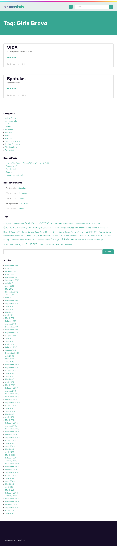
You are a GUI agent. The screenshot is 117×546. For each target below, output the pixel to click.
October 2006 (11, 399)
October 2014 (11, 271)
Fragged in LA (11, 166)
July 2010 (9, 338)
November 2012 (11, 292)
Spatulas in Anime (12, 141)
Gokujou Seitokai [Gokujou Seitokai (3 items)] (49, 228)
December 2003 (12, 499)
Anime (8, 124)
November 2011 (11, 300)
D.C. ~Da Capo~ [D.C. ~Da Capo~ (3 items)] (56, 223)
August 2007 (10, 370)
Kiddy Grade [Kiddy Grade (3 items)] (52, 232)
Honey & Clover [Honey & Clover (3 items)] (9, 232)
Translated (9, 150)
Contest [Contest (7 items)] (43, 223)
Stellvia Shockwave (13, 144)
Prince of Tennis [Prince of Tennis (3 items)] (18, 239)
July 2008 (9, 362)
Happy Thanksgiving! (14, 175)
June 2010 (9, 341)
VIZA (12, 47)
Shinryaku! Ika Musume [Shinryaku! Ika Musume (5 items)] (64, 239)
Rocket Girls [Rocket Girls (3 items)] (30, 239)
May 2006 (9, 414)
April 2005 (9, 452)
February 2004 (11, 493)
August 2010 (10, 335)
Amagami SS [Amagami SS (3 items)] (8, 223)
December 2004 (12, 464)
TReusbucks (11, 193)
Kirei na (24, 203)
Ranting (8, 138)
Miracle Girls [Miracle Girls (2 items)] (83, 236)
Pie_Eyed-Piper (12, 203)
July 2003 (9, 513)
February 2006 (11, 423)
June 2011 (9, 309)
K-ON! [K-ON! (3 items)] (18, 232)
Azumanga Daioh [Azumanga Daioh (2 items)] (19, 223)
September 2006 (12, 402)
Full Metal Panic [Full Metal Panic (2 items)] (80, 223)
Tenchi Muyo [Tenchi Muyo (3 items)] (98, 239)
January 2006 (11, 426)
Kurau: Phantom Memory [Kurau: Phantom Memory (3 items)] (74, 232)
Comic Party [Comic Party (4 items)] (31, 223)
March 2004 (10, 490)
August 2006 (10, 405)
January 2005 (11, 461)
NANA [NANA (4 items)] (99, 235)
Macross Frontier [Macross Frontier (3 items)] (104, 232)
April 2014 (9, 274)
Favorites (9, 130)
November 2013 (11, 277)
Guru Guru (23, 193)
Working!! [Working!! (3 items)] (68, 244)
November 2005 (12, 431)
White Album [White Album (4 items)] (58, 244)
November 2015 (11, 265)
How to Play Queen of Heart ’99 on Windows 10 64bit (27, 163)
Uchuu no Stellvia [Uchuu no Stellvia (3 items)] (44, 244)
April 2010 (9, 344)
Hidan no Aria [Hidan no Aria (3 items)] (103, 228)
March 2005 (10, 455)
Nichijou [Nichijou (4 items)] (7, 239)
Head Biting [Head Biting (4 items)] (91, 227)
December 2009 (12, 353)
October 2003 (11, 504)
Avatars (8, 127)
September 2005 (12, 437)
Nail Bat (8, 132)
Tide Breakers (11, 147)
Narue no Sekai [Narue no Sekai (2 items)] (107, 236)
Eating (21, 198)
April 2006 (9, 417)
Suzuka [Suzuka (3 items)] (90, 239)
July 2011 (9, 306)
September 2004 (12, 472)
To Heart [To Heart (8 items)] (30, 244)
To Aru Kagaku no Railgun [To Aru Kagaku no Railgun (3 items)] (13, 244)
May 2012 (9, 298)
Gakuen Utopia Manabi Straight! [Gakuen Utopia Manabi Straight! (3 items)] (29, 228)
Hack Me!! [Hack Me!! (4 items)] (61, 227)
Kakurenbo (10, 172)
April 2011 (9, 315)
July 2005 (9, 443)
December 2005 (12, 429)
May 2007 (9, 379)
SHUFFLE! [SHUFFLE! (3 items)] (82, 239)
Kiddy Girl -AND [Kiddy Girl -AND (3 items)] (41, 232)
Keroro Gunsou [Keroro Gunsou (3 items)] (28, 232)
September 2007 (12, 367)
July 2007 (9, 373)
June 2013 (9, 286)
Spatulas (16, 78)
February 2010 (11, 347)
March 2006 (10, 420)
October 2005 (11, 434)
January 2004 (11, 496)
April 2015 (9, 268)
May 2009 (9, 359)
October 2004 (11, 469)
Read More (12, 58)
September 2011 (11, 303)
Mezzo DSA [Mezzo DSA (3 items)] (74, 235)
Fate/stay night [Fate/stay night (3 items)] (69, 223)
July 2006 (9, 408)
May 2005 (9, 449)
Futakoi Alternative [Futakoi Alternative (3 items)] (93, 223)
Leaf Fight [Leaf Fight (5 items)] (91, 231)
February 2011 (10, 321)
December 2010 (12, 327)
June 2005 (10, 446)
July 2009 (9, 356)
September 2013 (12, 280)
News (7, 135)
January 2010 (10, 350)
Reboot (21, 208)
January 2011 (10, 324)
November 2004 (12, 466)
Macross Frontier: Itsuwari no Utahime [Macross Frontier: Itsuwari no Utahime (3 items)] (17, 235)
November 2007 (12, 364)
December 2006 (12, 394)
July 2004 (9, 478)
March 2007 (10, 385)
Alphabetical (11, 169)
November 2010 (12, 329)
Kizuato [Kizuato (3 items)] (61, 232)
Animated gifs (11, 121)
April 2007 (9, 382)
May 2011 (9, 312)
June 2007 (10, 376)
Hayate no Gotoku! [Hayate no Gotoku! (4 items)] (76, 227)
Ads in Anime (10, 118)
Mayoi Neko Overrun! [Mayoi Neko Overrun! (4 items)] (43, 235)
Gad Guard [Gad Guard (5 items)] (9, 227)
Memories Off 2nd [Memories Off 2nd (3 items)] (62, 235)
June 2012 (9, 295)
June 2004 (10, 481)
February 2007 (11, 388)
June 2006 (10, 411)
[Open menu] (71, 7)
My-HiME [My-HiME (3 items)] (91, 235)
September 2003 (12, 507)
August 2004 (10, 475)
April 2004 (9, 487)
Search (108, 252)
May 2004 (9, 484)
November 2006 (12, 397)
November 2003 (12, 501)
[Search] (111, 7)
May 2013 (9, 289)
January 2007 (11, 391)
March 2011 (9, 318)
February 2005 (11, 458)
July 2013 (9, 283)
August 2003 (10, 510)
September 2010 (12, 332)
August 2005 (10, 440)
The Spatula (11, 188)
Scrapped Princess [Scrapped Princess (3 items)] (43, 239)
